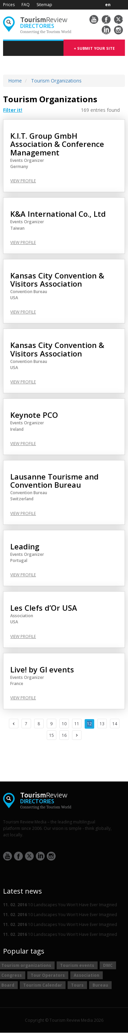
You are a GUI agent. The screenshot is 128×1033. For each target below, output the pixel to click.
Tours (77, 985)
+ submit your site (94, 48)
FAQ (26, 4)
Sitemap (44, 4)
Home (15, 80)
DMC (108, 965)
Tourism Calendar (42, 985)
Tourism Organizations (56, 80)
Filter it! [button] (12, 110)
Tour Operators (48, 975)
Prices (9, 4)
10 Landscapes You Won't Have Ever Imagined (60, 905)
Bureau (100, 985)
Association (86, 975)
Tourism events (77, 965)
